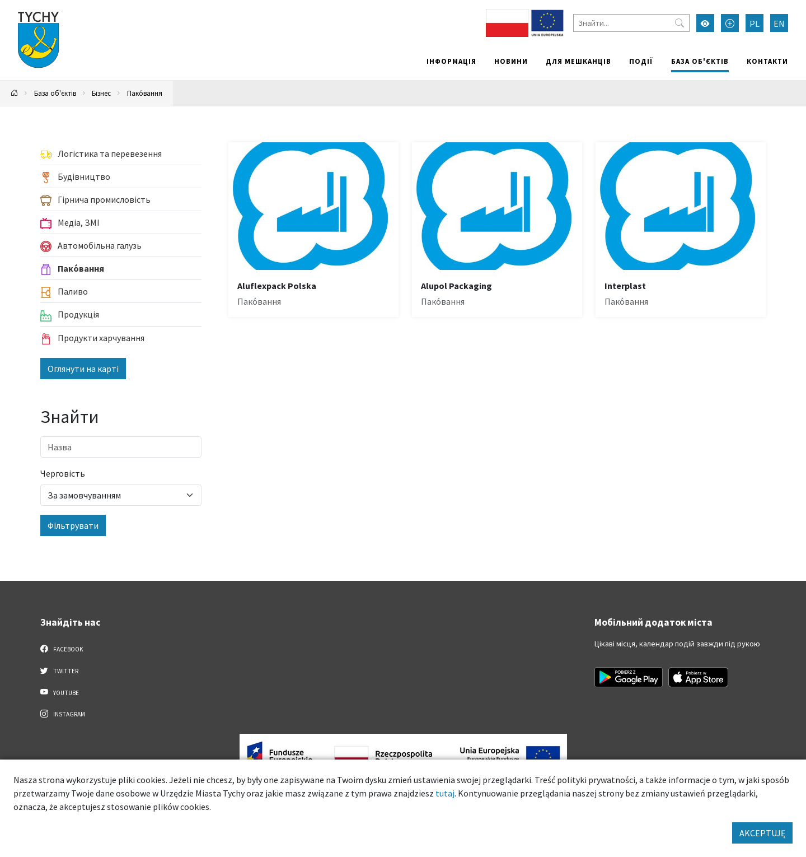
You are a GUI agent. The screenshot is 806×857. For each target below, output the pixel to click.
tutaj (444, 793)
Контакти (767, 61)
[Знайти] (631, 23)
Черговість (62, 473)
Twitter (59, 670)
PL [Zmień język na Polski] (754, 23)
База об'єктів (700, 61)
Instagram (62, 714)
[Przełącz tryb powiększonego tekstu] (730, 23)
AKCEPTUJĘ (762, 833)
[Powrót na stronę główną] (14, 93)
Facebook (61, 649)
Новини (511, 61)
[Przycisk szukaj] (679, 23)
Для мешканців (578, 61)
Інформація (451, 61)
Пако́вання (144, 93)
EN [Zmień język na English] (779, 23)
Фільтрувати (73, 525)
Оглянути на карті (83, 368)
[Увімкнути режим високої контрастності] (705, 23)
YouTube (59, 692)
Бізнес (101, 93)
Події (641, 61)
